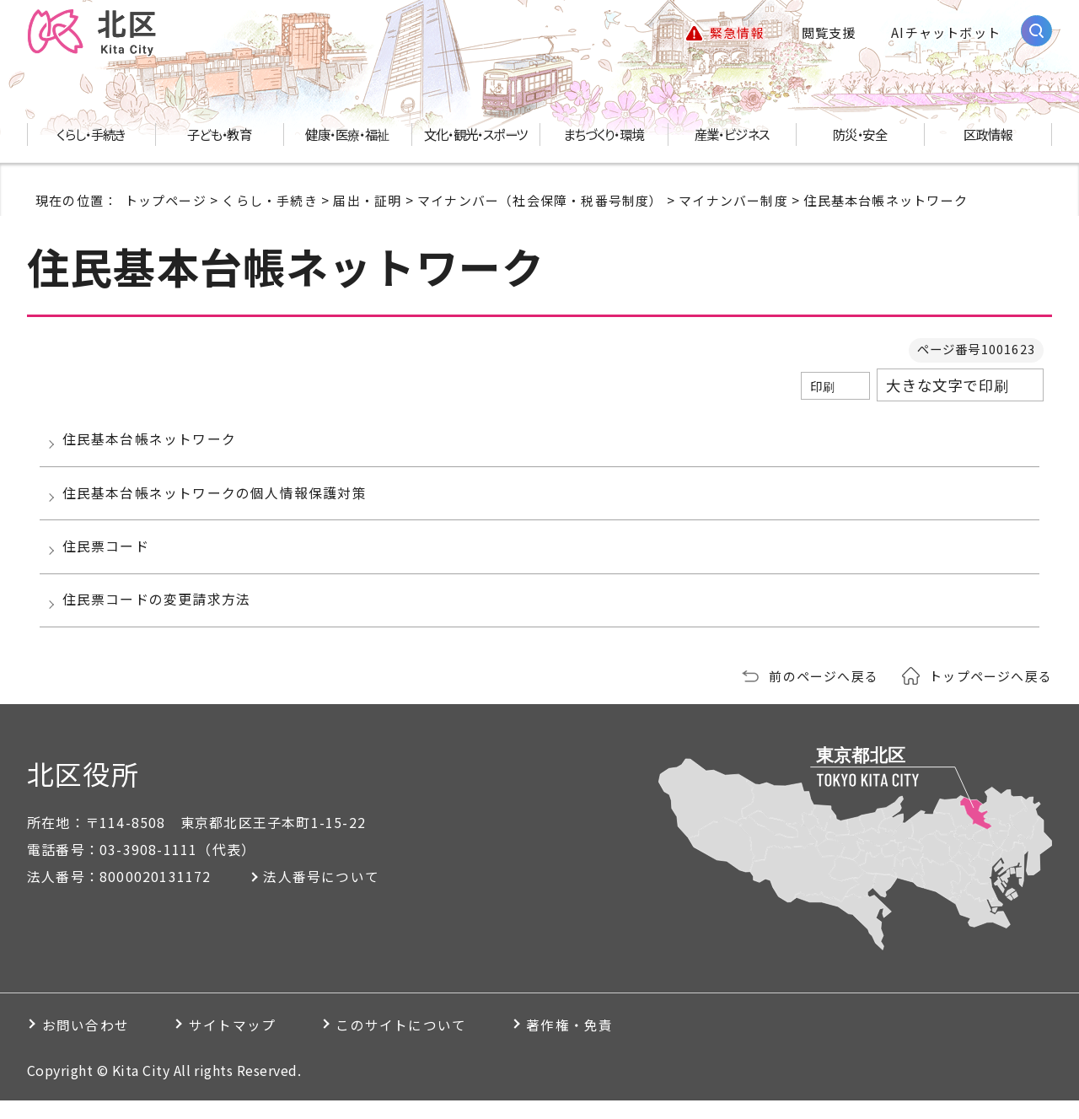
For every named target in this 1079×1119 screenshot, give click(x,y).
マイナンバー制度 (733, 201)
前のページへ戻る (823, 694)
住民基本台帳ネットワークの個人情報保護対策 (217, 501)
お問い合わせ (87, 1043)
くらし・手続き (269, 201)
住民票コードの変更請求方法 (159, 616)
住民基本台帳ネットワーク (152, 443)
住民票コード (108, 558)
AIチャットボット (946, 33)
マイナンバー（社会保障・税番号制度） (540, 201)
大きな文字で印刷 (947, 387)
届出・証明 (367, 201)
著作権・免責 (593, 1043)
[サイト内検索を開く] (1036, 31)
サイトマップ (241, 1043)
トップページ (166, 201)
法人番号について (324, 895)
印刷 (822, 388)
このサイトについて (417, 1043)
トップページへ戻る (990, 694)
